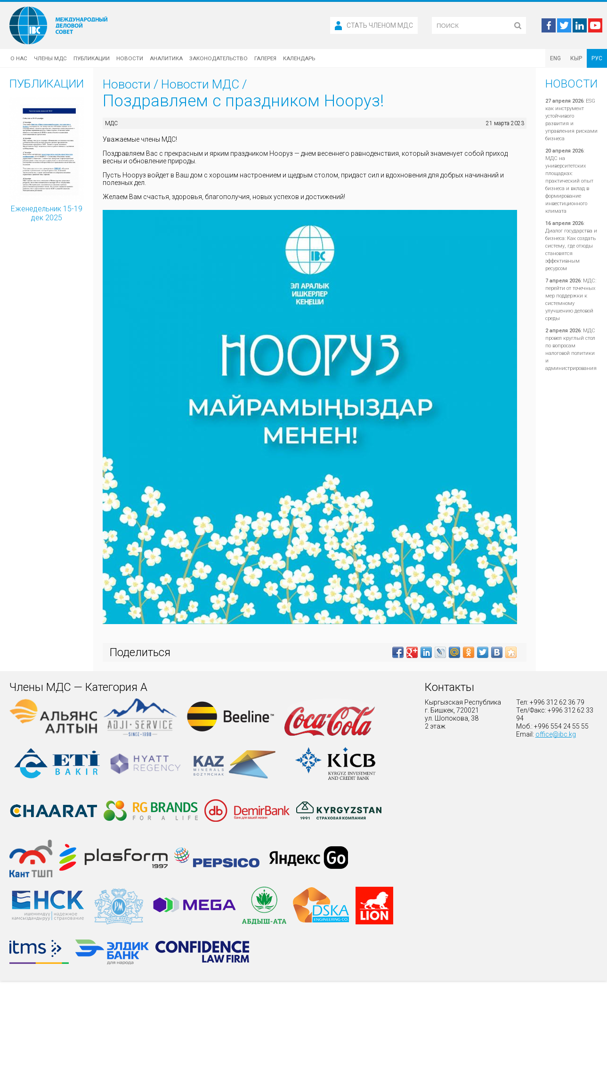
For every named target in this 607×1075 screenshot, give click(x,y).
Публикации (91, 58)
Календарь (299, 58)
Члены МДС (50, 58)
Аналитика (166, 58)
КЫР (576, 58)
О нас (18, 58)
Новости (129, 58)
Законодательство (218, 58)
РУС (596, 58)
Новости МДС (200, 84)
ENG (555, 58)
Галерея (265, 58)
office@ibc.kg (555, 734)
